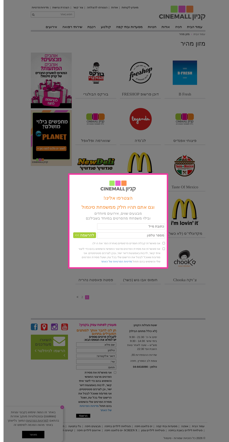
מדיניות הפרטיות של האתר (112, 261)
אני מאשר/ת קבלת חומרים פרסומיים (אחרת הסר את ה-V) (123, 243)
